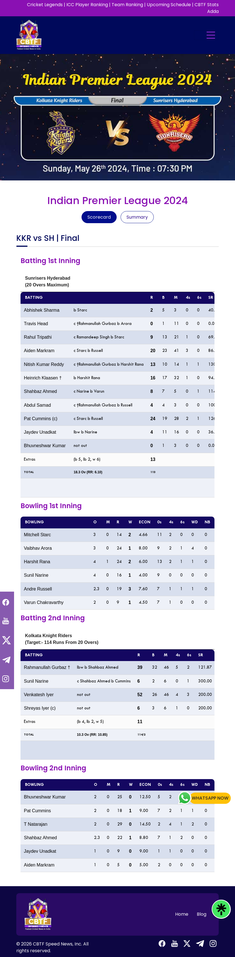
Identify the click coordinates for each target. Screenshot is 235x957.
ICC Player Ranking (87, 4)
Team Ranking (127, 4)
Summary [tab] (137, 217)
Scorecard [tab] (99, 217)
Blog (201, 914)
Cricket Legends (45, 4)
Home (181, 914)
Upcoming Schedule (169, 4)
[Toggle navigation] (206, 35)
